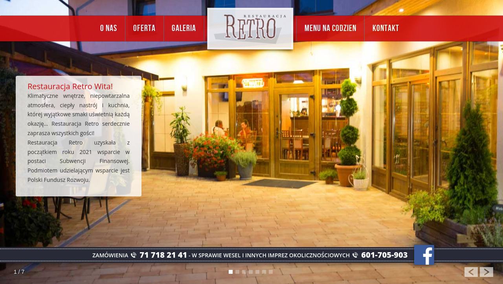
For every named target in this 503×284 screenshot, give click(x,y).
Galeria (184, 28)
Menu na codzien (330, 28)
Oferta (144, 28)
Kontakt (386, 28)
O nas (108, 28)
